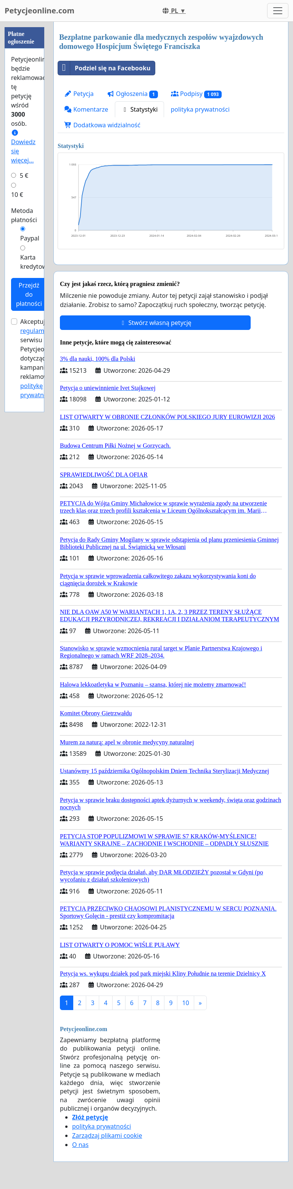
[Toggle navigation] (277, 10)
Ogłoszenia (132, 93)
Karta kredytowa (35, 262)
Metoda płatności (24, 215)
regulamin (35, 330)
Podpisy (196, 93)
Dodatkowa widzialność (102, 125)
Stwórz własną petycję (155, 322)
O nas (80, 1144)
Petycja (79, 93)
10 (185, 1003)
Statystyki (139, 109)
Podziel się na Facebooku (104, 68)
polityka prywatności (200, 109)
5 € (24, 175)
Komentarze (86, 109)
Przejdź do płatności (29, 294)
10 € (17, 194)
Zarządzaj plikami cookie (107, 1135)
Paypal (29, 238)
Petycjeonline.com (39, 10)
